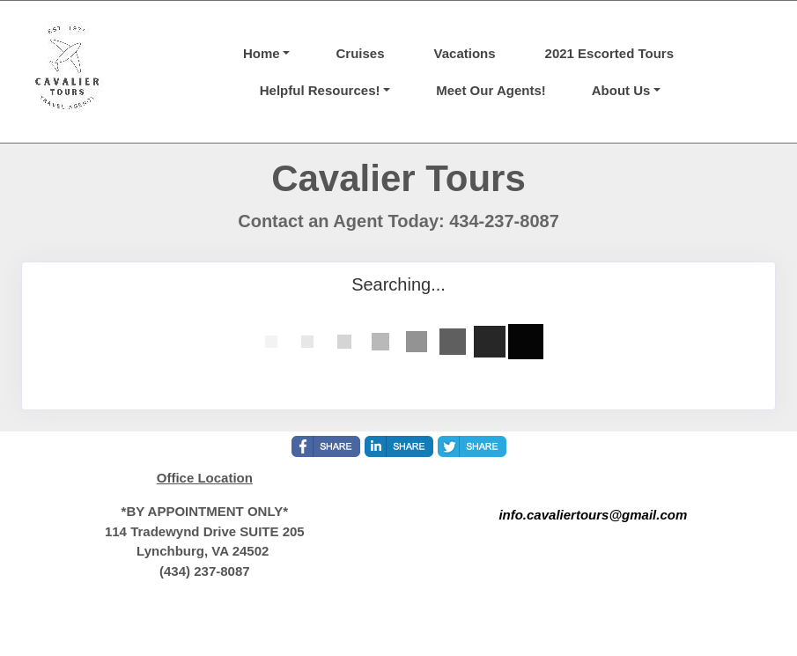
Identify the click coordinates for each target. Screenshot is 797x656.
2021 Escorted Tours (609, 53)
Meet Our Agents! (490, 90)
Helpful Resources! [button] (320, 90)
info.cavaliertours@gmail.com (592, 514)
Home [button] (261, 53)
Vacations (465, 53)
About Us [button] (621, 90)
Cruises (360, 53)
